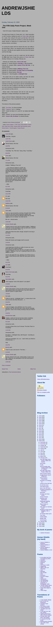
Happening (43, 566)
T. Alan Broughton (13, 128)
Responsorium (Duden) (46, 621)
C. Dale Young (17, 124)
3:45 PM (8, 146)
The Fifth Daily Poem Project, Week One (45, 471)
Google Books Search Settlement (45, 475)
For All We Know (44, 485)
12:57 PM (8, 138)
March (42, 456)
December (43, 442)
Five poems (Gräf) (45, 606)
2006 (40, 526)
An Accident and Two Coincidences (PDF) (45, 558)
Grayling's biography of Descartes (46, 490)
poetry (29, 126)
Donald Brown (9, 315)
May (41, 453)
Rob (7, 296)
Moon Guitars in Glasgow (44, 504)
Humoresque (43, 520)
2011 (40, 437)
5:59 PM (8, 302)
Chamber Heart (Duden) (44, 604)
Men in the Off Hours (45, 488)
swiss (7, 210)
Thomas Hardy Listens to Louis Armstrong (46, 586)
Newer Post (5, 369)
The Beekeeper (44, 580)
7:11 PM (8, 160)
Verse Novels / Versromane (43, 478)
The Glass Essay (44, 486)
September (43, 447)
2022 (40, 420)
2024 (40, 417)
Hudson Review (44, 496)
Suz (7, 264)
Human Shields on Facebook (45, 545)
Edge (41, 563)
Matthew (8, 203)
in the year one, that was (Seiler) (45, 612)
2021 (40, 422)
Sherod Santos (5, 128)
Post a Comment (6, 365)
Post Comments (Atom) (15, 372)
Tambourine (43, 579)
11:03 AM (8, 330)
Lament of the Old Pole (46, 483)
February (42, 457)
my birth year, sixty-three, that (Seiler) (45, 617)
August (42, 448)
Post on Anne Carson (45, 473)
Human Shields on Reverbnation (45, 548)
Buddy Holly (43, 518)
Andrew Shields (9, 224)
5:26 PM (8, 313)
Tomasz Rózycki (20, 128)
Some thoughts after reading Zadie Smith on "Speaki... (45, 468)
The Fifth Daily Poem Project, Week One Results (45, 461)
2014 (40, 433)
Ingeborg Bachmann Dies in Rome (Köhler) (46, 614)
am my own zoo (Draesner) (44, 602)
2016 (40, 430)
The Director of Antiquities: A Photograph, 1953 (44, 583)
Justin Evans (9, 141)
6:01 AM (8, 321)
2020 (40, 423)
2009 (40, 440)
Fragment (8, 109)
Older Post (33, 369)
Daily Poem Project (9, 126)
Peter (7, 155)
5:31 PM (8, 262)
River (41, 574)
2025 (40, 416)
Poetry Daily (25, 36)
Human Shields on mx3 (46, 550)
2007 (40, 524)
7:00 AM (8, 293)
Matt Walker (9, 279)
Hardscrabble (43, 516)
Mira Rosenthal (24, 126)
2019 (40, 425)
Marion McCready (10, 272)
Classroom (43, 561)
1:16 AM (8, 284)
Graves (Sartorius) (45, 607)
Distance (42, 562)
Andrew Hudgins (9, 124)
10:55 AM (8, 361)
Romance (42, 575)
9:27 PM (8, 186)
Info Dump (42, 463)
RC (6, 196)
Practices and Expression (43, 499)
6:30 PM (8, 269)
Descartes (42, 492)
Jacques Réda (17, 126)
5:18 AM (8, 208)
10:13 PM (8, 193)
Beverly (7, 347)
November (43, 443)
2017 (40, 428)
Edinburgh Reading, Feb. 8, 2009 (45, 502)
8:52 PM (8, 276)
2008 (40, 523)
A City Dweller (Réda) (45, 600)
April (41, 454)
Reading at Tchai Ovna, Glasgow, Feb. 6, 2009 (46, 511)
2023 (40, 419)
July (41, 450)
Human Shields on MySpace (45, 543)
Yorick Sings (43, 590)
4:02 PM (8, 345)
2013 (40, 434)
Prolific (41, 465)
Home (19, 369)
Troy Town (42, 515)
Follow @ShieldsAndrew (43, 379)
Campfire (42, 560)
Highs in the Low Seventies (44, 568)
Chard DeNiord (24, 124)
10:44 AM (8, 221)
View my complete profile (43, 392)
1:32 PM (8, 235)
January (42, 521)
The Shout (8, 107)
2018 (40, 426)
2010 (40, 439)
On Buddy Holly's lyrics (46, 513)
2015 (40, 431)
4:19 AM (8, 352)
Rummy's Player (44, 576)
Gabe (7, 304)
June (41, 451)
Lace (41, 570)
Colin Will (8, 134)
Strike (41, 577)
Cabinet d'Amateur (45, 532)
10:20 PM (8, 201)
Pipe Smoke (43, 572)
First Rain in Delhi (44, 565)
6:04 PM (8, 153)
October (42, 445)
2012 (40, 436)
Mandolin (42, 571)
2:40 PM (8, 242)
